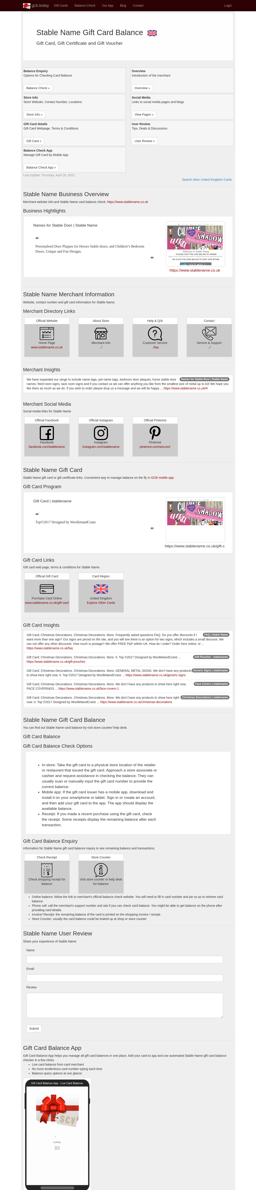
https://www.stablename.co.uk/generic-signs (155, 675)
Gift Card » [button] (34, 141)
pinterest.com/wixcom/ (155, 447)
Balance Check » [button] (38, 88)
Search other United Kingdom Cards (207, 179)
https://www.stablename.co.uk (127, 202)
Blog (123, 5)
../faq (155, 347)
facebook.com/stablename (47, 447)
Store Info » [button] (34, 114)
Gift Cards (61, 5)
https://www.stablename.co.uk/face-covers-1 (88, 688)
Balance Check (85, 5)
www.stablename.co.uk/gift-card (47, 602)
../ (101, 347)
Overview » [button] (142, 88)
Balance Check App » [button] (41, 167)
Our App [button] (107, 5)
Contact (138, 5)
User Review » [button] (145, 141)
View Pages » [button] (144, 114)
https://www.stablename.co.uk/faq (50, 648)
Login (228, 5)
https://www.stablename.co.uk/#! (186, 388)
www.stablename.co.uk (47, 347)
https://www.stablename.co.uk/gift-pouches (56, 661)
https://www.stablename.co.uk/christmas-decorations (136, 702)
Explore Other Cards (101, 602)
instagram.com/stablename (100, 447)
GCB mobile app (162, 477)
